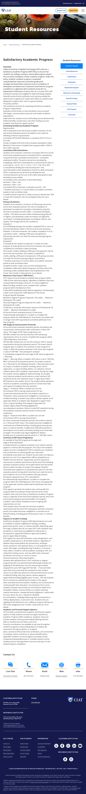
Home (5, 44)
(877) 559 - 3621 (61, 769)
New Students (7, 750)
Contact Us (6, 743)
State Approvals (42, 750)
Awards (40, 753)
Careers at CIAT (7, 756)
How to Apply (7, 747)
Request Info (61, 10)
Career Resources (72, 71)
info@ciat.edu (50, 769)
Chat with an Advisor (10, 676)
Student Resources (67, 3)
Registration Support (72, 87)
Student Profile (72, 104)
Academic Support (71, 66)
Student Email (24, 747)
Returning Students (8, 753)
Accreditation (41, 747)
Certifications (71, 77)
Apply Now (73, 10)
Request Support (61, 676)
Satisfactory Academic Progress (31, 44)
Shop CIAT (23, 756)
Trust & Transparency (44, 756)
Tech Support (71, 109)
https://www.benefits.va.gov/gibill (40, 782)
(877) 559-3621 (35, 702)
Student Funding (71, 98)
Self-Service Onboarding (71, 93)
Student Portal (77, 3)
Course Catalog (24, 753)
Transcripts (72, 115)
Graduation (72, 82)
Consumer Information (44, 743)
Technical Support (25, 750)
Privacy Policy (72, 769)
